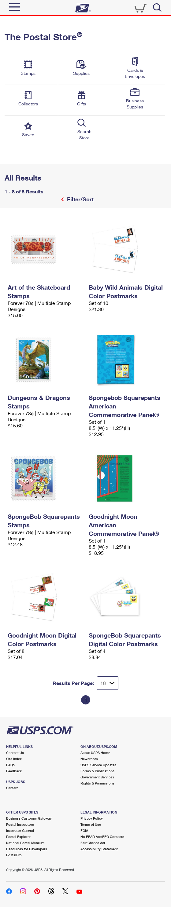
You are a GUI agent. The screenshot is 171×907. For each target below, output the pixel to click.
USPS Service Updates (98, 765)
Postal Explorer (18, 837)
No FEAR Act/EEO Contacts (102, 837)
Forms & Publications (97, 771)
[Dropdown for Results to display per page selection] (107, 683)
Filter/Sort (79, 199)
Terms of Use (90, 824)
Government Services (97, 777)
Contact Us (15, 753)
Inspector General (20, 830)
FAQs (10, 765)
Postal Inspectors (20, 824)
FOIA (84, 830)
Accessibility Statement (99, 849)
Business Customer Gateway (29, 818)
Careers (12, 788)
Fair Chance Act (92, 843)
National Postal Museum (25, 843)
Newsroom (89, 759)
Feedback (14, 771)
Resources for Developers (26, 849)
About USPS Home (95, 753)
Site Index (14, 759)
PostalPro (14, 855)
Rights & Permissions (97, 783)
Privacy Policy (91, 818)
